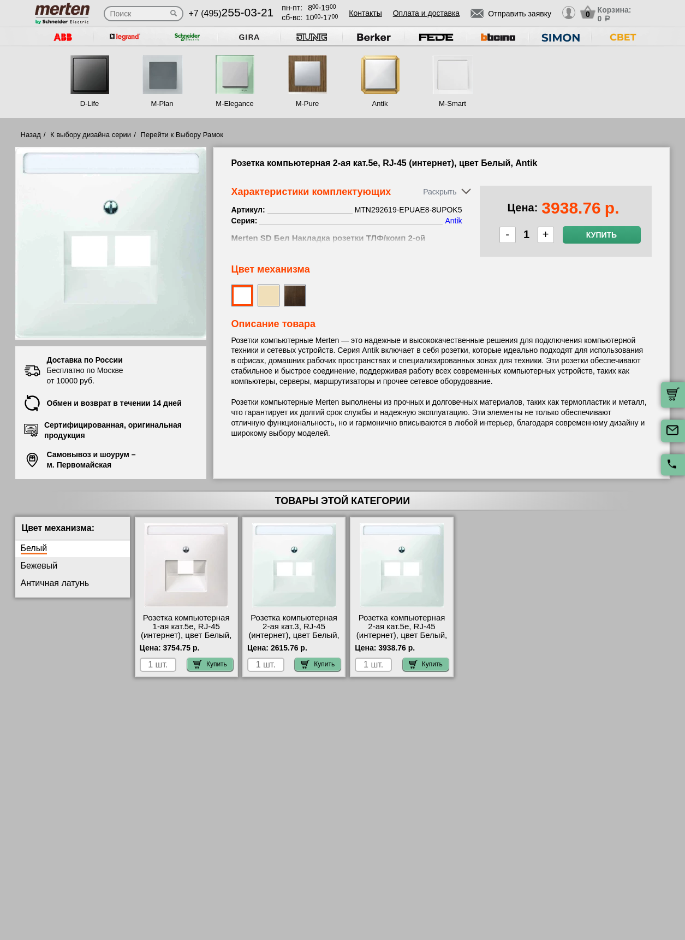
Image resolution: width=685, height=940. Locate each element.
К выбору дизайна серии (90, 135)
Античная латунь (55, 583)
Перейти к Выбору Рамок (181, 135)
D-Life (89, 103)
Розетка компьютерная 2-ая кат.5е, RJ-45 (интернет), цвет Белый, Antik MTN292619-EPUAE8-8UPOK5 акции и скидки (402, 639)
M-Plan (162, 103)
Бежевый (39, 565)
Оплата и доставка (426, 13)
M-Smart (452, 103)
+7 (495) (231, 13)
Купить (601, 234)
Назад (31, 135)
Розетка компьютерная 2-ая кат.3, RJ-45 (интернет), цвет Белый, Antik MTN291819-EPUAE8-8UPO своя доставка (293, 639)
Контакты (365, 13)
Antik (380, 103)
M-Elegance (234, 103)
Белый (34, 548)
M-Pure (307, 103)
